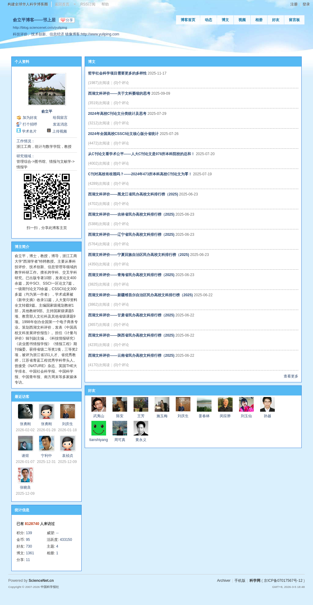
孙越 (267, 416)
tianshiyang (98, 440)
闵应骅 (225, 416)
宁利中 (46, 456)
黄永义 (140, 440)
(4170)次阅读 (99, 365)
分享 (69, 20)
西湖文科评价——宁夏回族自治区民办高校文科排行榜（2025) (138, 255)
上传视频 (59, 131)
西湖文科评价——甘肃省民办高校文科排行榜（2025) (131, 315)
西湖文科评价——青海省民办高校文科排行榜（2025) (131, 275)
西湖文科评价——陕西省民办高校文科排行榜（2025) (131, 335)
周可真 (119, 440)
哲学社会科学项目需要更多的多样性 (117, 73)
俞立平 (46, 111)
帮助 (105, 4)
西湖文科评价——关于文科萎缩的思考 (119, 93)
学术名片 (29, 131)
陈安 (119, 416)
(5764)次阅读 (99, 244)
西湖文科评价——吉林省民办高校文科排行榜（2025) (131, 214)
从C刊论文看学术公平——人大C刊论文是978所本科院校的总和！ (141, 154)
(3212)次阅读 (99, 123)
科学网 (254, 580)
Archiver (223, 580)
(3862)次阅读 (99, 304)
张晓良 (25, 487)
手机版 (239, 580)
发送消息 (60, 124)
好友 (275, 20)
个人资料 (22, 62)
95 (28, 540)
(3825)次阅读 (99, 284)
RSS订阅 (87, 4)
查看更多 (291, 376)
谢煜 (25, 456)
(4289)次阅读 (99, 183)
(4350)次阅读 (99, 264)
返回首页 (62, 4)
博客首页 (188, 20)
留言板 (294, 20)
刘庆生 (67, 424)
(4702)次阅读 (99, 204)
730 (29, 546)
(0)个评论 (121, 83)
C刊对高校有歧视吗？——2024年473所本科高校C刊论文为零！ (140, 174)
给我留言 (60, 117)
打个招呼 (30, 124)
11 (28, 560)
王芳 (141, 416)
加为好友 (30, 117)
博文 (225, 20)
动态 (208, 20)
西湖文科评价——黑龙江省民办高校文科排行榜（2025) (133, 194)
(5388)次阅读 (99, 224)
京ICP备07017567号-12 (283, 580)
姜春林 (204, 416)
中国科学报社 (50, 587)
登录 (306, 4)
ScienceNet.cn (41, 580)
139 (29, 533)
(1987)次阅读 (99, 83)
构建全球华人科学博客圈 (28, 4)
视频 (242, 20)
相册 (259, 20)
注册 (294, 4)
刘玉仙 (246, 416)
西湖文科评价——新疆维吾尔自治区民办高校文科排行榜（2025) (140, 295)
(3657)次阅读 (99, 325)
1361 (30, 553)
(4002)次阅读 (99, 163)
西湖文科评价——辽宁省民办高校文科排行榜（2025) (131, 234)
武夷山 (98, 416)
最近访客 (22, 397)
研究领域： (26, 156)
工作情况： (26, 141)
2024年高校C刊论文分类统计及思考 (117, 113)
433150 (66, 540)
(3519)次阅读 (99, 103)
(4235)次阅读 (99, 345)
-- (57, 533)
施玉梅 (162, 416)
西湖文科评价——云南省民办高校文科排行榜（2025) (131, 355)
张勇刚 (25, 424)
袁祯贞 (67, 456)
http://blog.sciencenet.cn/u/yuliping (40, 27)
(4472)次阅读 (99, 143)
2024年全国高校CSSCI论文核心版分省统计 (123, 134)
